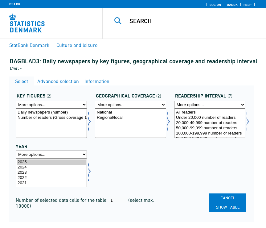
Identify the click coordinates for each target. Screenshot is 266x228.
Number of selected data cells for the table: (62, 200)
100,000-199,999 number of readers (209, 133)
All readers (209, 112)
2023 (51, 172)
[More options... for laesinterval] (209, 105)
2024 (51, 167)
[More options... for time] (51, 154)
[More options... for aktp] (51, 105)
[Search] (192, 21)
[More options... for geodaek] (130, 105)
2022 (51, 177)
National (130, 112)
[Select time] (51, 173)
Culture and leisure (76, 45)
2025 (51, 162)
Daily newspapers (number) (51, 112)
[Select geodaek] (130, 123)
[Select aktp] (51, 123)
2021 (51, 183)
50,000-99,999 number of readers (209, 128)
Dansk (232, 4)
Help (247, 4)
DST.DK (14, 4)
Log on (215, 4)
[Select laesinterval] (209, 123)
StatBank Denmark (29, 45)
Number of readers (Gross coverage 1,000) (51, 117)
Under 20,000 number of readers (209, 117)
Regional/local (130, 117)
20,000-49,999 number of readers (209, 123)
